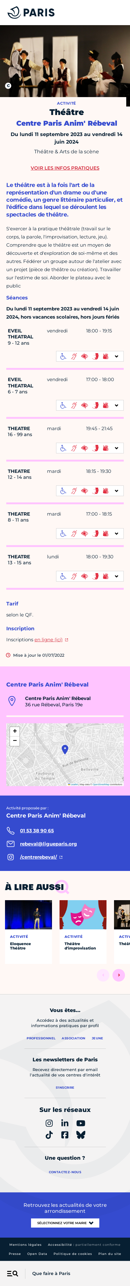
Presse (15, 1254)
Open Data (37, 1254)
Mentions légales (25, 1245)
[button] (65, 750)
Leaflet (73, 784)
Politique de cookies (73, 1254)
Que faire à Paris (51, 1273)
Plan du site (109, 1254)
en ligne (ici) (48, 640)
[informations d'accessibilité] (90, 356)
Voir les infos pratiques (65, 168)
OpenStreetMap (101, 784)
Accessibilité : (84, 1245)
